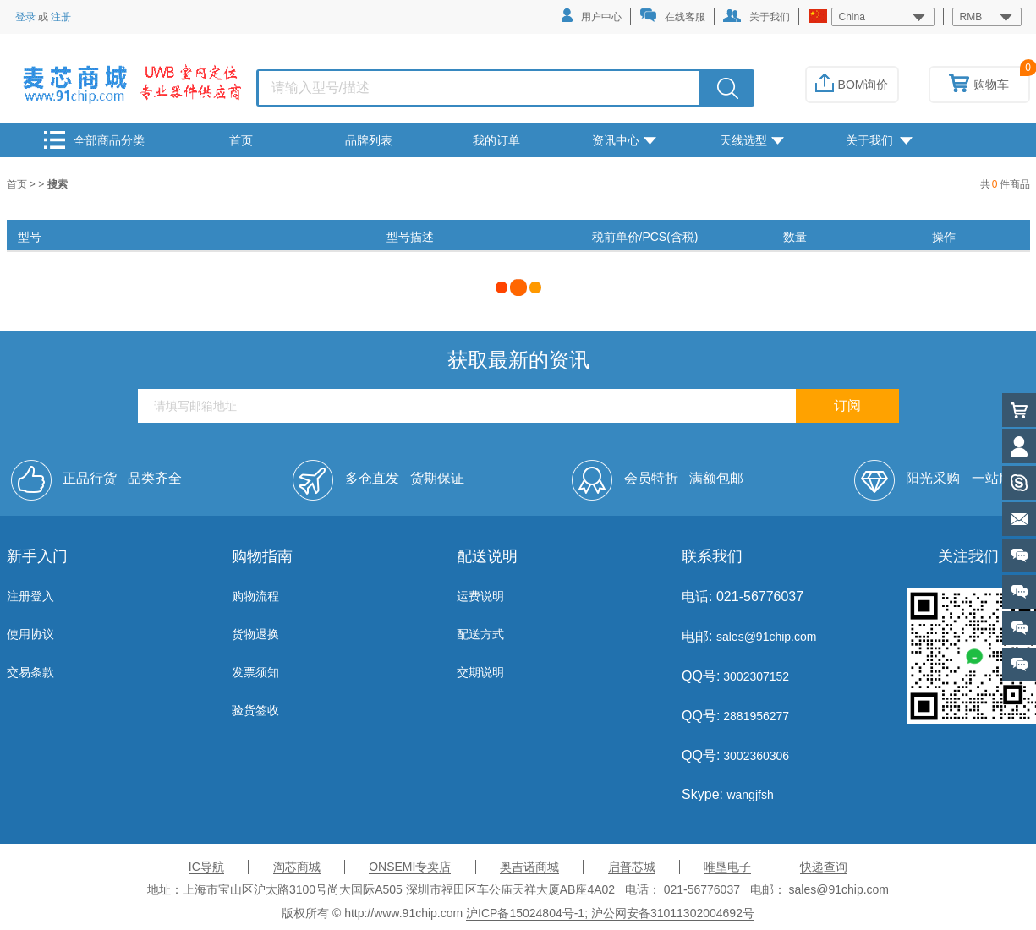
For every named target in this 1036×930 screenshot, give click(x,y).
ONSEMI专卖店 (410, 866)
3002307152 (754, 676)
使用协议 (30, 634)
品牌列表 (368, 140)
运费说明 (480, 596)
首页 (241, 140)
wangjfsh (749, 794)
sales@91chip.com (766, 636)
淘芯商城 (297, 866)
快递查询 (823, 866)
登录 (25, 17)
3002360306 (754, 756)
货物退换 (255, 634)
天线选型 (752, 140)
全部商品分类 (94, 140)
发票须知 (255, 672)
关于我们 (756, 16)
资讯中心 (624, 140)
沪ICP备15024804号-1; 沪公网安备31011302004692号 (610, 913)
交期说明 (480, 672)
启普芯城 (631, 866)
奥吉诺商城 (529, 866)
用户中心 (592, 15)
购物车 (979, 84)
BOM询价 (852, 84)
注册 (61, 17)
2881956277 (754, 716)
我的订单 (496, 140)
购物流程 (255, 596)
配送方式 (480, 634)
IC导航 (206, 866)
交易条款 (30, 672)
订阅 (847, 405)
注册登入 (30, 596)
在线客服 (672, 15)
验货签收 (255, 710)
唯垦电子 (727, 866)
